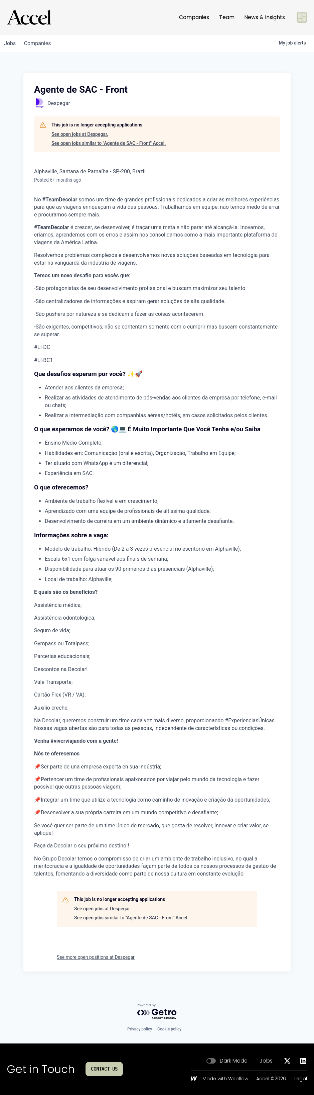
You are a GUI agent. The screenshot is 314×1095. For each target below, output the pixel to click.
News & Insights (264, 17)
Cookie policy (169, 1029)
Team (226, 17)
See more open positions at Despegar (96, 957)
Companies (194, 17)
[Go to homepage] (29, 17)
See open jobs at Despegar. (79, 134)
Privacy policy (139, 1029)
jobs (11, 43)
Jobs (266, 1061)
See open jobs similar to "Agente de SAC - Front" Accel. (108, 143)
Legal (300, 1079)
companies (41, 43)
